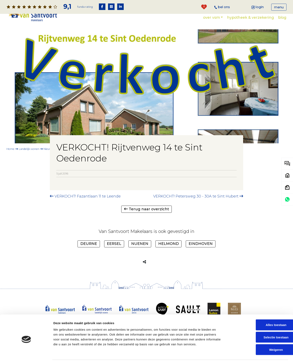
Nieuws (48, 148)
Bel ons (222, 7)
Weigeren (259, 336)
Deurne (88, 243)
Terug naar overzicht (146, 209)
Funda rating (85, 6)
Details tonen (220, 355)
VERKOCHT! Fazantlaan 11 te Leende (85, 196)
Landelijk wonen (29, 148)
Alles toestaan (259, 312)
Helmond (168, 243)
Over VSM (211, 17)
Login (257, 7)
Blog (282, 17)
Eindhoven (201, 243)
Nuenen (139, 243)
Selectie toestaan (259, 324)
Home (10, 148)
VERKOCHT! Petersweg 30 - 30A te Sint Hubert (198, 196)
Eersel (114, 243)
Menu (279, 7)
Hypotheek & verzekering (250, 17)
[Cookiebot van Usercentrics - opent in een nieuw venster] (26, 355)
